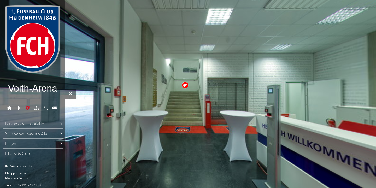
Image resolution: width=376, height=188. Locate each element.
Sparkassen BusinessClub (27, 133)
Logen (10, 143)
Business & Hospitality (24, 123)
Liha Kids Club (17, 153)
